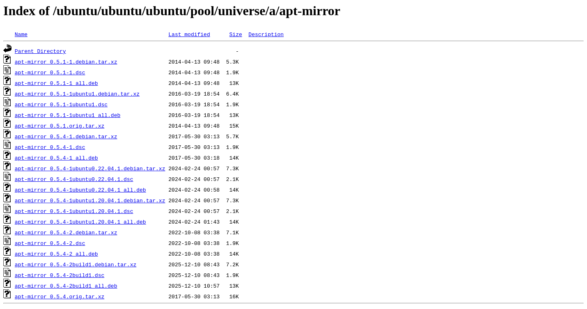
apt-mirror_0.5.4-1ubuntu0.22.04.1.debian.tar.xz (90, 168)
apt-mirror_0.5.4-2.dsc (50, 243)
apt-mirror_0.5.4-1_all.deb (56, 157)
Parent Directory (40, 51)
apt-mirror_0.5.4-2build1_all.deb (66, 285)
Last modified (189, 34)
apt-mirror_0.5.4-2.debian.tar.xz (66, 232)
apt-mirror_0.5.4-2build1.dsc (59, 275)
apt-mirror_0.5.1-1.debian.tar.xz (66, 61)
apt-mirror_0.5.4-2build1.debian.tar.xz (75, 264)
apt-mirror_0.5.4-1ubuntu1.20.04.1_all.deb (80, 221)
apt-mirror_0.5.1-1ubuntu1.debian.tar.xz (77, 93)
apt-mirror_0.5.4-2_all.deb (56, 253)
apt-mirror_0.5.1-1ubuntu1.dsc (61, 104)
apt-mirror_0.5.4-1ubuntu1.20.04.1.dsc (74, 211)
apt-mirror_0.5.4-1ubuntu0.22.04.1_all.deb (80, 189)
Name (21, 34)
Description (266, 34)
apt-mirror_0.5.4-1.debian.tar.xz (66, 136)
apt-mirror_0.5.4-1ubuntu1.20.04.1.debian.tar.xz (90, 200)
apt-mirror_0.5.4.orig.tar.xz (59, 296)
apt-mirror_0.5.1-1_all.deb (56, 83)
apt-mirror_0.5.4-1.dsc (50, 147)
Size (235, 34)
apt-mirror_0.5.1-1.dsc (50, 72)
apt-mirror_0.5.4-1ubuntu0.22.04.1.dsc (74, 179)
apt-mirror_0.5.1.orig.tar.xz (59, 125)
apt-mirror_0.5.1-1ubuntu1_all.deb (67, 115)
